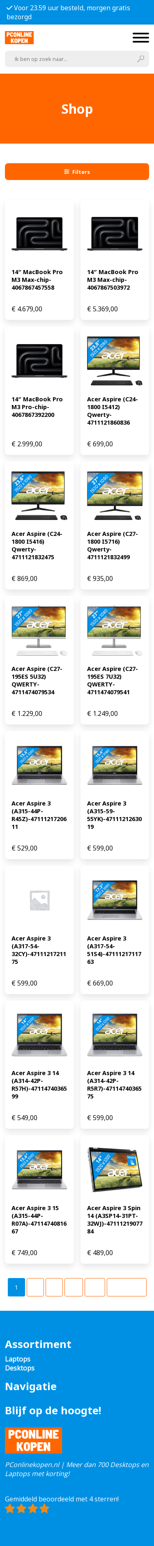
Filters (77, 172)
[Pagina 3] (54, 1287)
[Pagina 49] (95, 1287)
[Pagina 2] (35, 1287)
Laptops (17, 1359)
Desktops (19, 1368)
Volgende (127, 1287)
